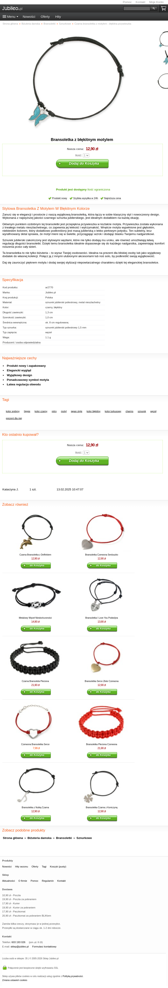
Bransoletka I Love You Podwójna (101, 618)
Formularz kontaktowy (44, 946)
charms (129, 411)
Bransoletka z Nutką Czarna (35, 807)
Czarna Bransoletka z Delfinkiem (35, 555)
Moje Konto (156, 2)
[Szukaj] (136, 8)
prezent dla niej (14, 418)
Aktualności (8, 880)
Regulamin (48, 880)
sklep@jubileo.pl (19, 946)
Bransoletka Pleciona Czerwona (101, 744)
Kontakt (140, 2)
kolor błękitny (93, 411)
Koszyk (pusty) (58, 866)
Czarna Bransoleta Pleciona (35, 681)
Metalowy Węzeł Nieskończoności (35, 618)
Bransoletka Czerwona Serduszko (101, 555)
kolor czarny (41, 411)
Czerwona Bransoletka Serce (35, 744)
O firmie (22, 880)
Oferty (45, 16)
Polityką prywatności (73, 976)
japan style (76, 411)
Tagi (44, 866)
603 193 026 (18, 942)
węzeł (153, 411)
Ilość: (78, 155)
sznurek (142, 411)
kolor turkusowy (113, 411)
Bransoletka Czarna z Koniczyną (101, 807)
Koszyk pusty (164, 8)
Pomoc (127, 2)
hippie (27, 411)
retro (54, 411)
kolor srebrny (12, 411)
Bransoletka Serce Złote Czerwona (102, 681)
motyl (64, 411)
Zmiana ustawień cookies (14, 980)
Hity (58, 16)
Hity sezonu (21, 866)
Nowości (29, 16)
